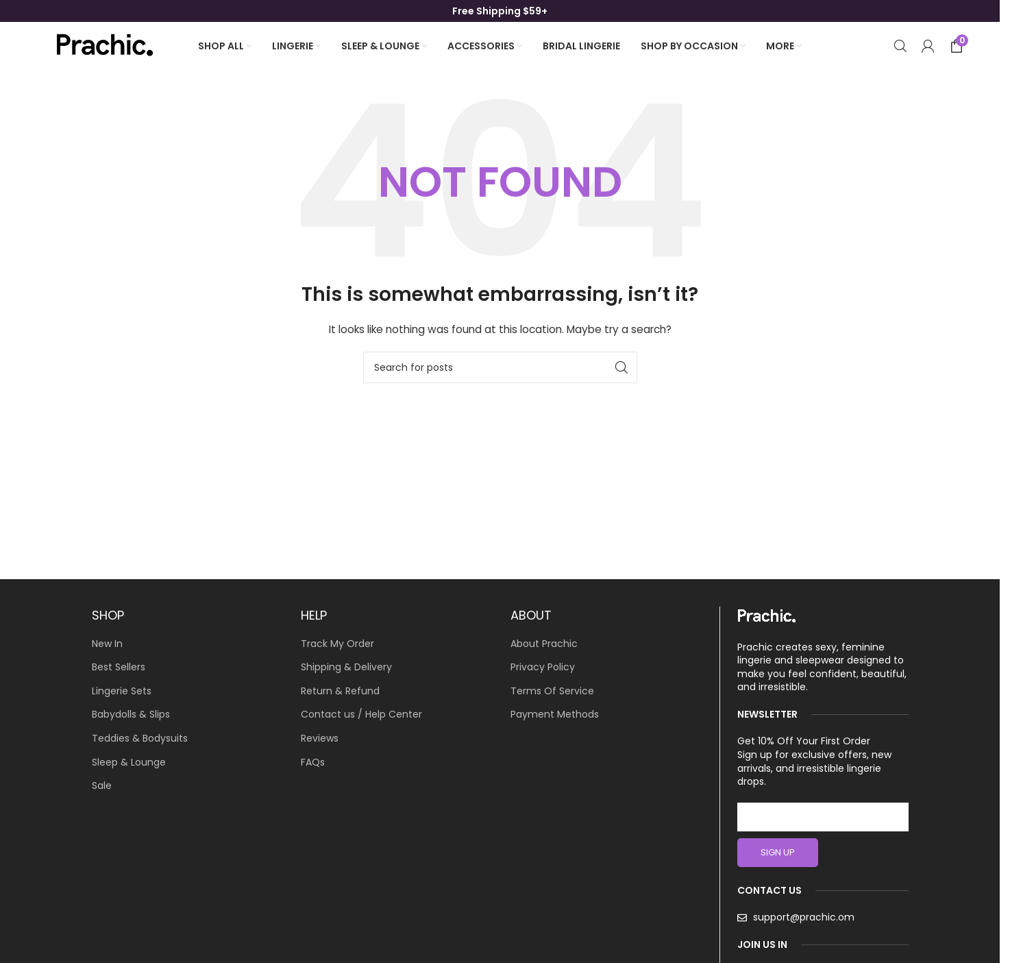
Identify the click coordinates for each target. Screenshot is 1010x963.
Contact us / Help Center (361, 714)
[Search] (900, 46)
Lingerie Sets (121, 691)
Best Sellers (118, 667)
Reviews (319, 738)
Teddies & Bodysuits (140, 738)
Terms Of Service (552, 691)
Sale (102, 785)
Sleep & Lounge (129, 762)
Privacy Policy (542, 667)
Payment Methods (554, 714)
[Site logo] (103, 45)
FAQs (313, 762)
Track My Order (337, 643)
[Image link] (766, 615)
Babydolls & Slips (131, 714)
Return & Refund (340, 691)
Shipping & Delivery (346, 667)
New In (107, 643)
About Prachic (544, 643)
